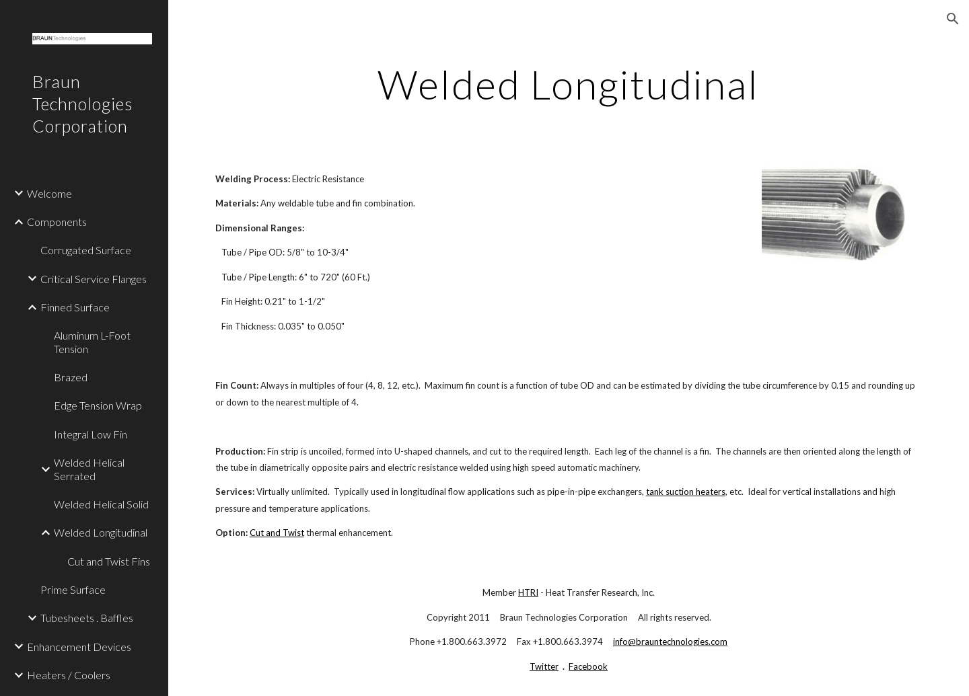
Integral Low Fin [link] (90, 434)
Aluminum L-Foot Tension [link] (92, 341)
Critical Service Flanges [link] (93, 278)
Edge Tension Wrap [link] (98, 405)
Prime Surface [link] (73, 589)
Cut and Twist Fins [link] (108, 561)
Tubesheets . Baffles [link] (86, 617)
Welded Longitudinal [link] (100, 532)
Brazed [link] (70, 377)
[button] (953, 19)
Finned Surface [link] (75, 307)
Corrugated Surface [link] (85, 249)
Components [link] (57, 221)
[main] (568, 84)
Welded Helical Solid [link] (101, 504)
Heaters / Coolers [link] (68, 674)
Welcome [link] (49, 193)
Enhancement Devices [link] (79, 646)
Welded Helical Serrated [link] (89, 468)
